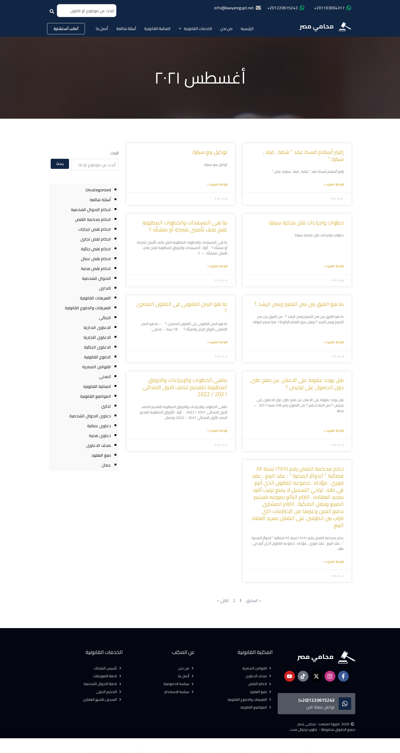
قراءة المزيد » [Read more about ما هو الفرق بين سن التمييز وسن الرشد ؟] (333, 342)
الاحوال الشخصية (96, 278)
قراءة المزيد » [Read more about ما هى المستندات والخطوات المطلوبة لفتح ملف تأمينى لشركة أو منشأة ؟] (217, 266)
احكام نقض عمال (96, 258)
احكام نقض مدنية (96, 268)
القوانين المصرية (96, 367)
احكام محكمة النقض (93, 219)
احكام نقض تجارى (95, 239)
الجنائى (105, 317)
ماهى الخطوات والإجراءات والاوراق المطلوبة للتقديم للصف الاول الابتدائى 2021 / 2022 (184, 387)
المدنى (105, 376)
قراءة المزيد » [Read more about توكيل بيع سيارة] (217, 184)
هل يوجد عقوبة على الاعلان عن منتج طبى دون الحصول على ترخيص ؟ (297, 383)
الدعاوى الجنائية (97, 347)
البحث (114, 153)
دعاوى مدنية (100, 435)
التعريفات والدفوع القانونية (88, 308)
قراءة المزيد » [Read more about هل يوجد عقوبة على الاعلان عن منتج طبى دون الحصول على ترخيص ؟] (333, 430)
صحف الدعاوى (98, 445)
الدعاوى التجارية (97, 337)
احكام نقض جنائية (96, 249)
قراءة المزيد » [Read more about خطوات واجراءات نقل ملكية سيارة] (333, 266)
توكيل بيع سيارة (210, 152)
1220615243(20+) (316, 700)
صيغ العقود (101, 455)
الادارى (105, 288)
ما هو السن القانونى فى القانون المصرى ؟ (182, 307)
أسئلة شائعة (126, 28)
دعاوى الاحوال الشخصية (90, 416)
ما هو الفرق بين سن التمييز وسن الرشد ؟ (299, 304)
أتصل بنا (102, 28)
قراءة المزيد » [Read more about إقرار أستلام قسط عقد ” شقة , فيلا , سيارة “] (333, 184)
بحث (60, 163)
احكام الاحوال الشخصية (91, 209)
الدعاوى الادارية (97, 327)
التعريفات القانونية (95, 298)
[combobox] (86, 10)
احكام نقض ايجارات (94, 229)
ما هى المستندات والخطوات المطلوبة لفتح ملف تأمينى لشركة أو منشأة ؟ (184, 226)
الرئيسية (247, 28)
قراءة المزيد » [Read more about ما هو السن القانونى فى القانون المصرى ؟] (217, 342)
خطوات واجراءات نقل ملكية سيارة (306, 222)
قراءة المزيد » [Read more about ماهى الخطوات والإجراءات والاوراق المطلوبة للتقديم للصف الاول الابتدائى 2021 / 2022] (217, 430)
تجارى (106, 406)
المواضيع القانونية (95, 396)
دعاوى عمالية (99, 426)
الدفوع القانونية (97, 357)
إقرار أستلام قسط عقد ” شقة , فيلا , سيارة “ (303, 155)
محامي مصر (317, 26)
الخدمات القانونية (195, 29)
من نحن (226, 28)
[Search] (53, 13)
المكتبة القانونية (157, 28)
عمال (106, 465)
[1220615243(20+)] (345, 703)
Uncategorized (98, 190)
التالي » (223, 600)
